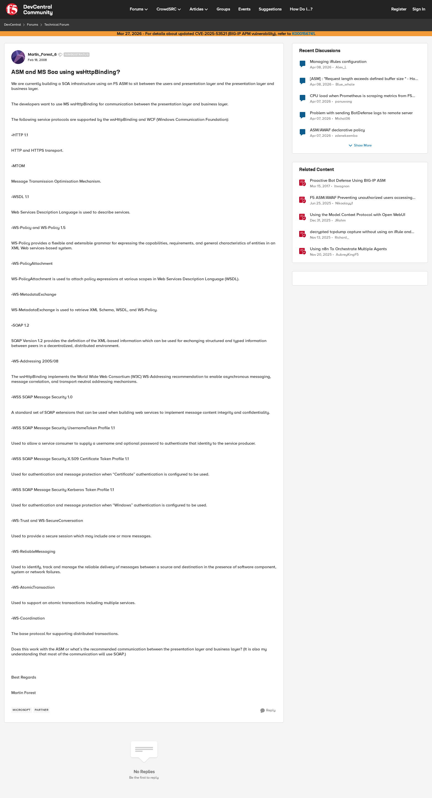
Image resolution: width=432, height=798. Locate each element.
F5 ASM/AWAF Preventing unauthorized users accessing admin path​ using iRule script (361, 197)
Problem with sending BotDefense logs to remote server (361, 113)
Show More (360, 145)
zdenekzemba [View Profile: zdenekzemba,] (346, 136)
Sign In (418, 9)
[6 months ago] (320, 220)
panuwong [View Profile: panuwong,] (343, 102)
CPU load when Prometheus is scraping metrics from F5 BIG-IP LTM (361, 96)
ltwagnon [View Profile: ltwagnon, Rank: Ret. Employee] (341, 186)
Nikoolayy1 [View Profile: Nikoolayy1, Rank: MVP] (344, 203)
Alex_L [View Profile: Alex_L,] (341, 67)
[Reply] (268, 710)
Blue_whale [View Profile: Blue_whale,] (345, 84)
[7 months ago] (321, 255)
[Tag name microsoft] (21, 710)
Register (398, 9)
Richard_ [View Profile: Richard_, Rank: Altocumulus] (342, 238)
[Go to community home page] (29, 9)
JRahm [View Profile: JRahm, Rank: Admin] (340, 220)
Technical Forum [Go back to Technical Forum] (56, 25)
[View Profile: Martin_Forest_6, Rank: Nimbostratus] (18, 57)
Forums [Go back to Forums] (32, 25)
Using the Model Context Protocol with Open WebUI (357, 214)
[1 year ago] (320, 203)
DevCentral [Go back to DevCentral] (12, 25)
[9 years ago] (320, 186)
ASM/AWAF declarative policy (337, 130)
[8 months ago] (320, 238)
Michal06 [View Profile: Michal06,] (342, 119)
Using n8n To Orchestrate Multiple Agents (348, 249)
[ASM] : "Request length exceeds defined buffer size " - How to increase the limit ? (364, 78)
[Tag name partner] (41, 710)
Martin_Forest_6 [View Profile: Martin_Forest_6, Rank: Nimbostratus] (42, 54)
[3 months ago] (320, 67)
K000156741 (303, 33)
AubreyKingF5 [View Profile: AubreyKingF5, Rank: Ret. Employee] (347, 255)
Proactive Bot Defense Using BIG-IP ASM (347, 180)
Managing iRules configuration (338, 61)
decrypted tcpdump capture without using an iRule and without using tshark (360, 231)
